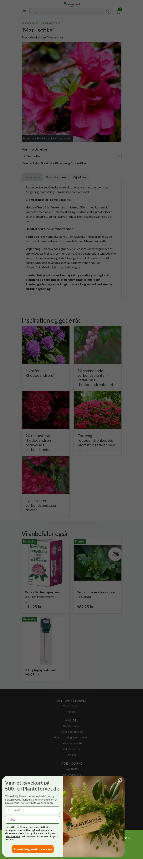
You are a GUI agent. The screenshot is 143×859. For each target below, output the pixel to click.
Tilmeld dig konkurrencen (32, 849)
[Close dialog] (120, 780)
